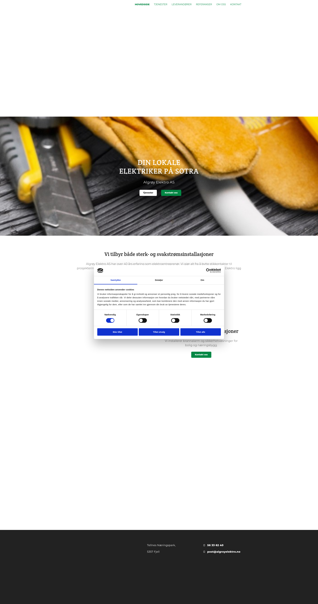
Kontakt (235, 4)
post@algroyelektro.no (223, 551)
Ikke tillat (117, 332)
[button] (148, 193)
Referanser (204, 4)
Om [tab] (202, 280)
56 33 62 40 (215, 545)
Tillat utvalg (159, 332)
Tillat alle (200, 332)
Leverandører (182, 4)
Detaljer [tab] (159, 280)
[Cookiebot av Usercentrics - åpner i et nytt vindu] (208, 270)
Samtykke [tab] (116, 280)
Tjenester (160, 4)
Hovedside (142, 4)
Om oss (221, 4)
